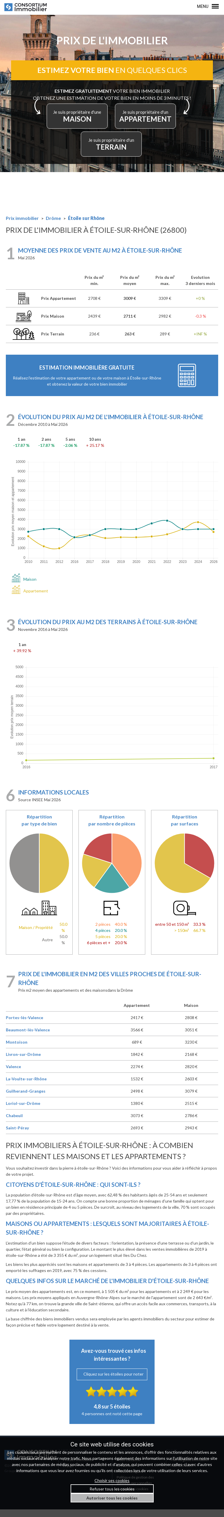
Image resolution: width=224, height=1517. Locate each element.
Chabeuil (14, 1123)
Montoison (16, 1049)
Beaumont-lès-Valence (28, 1037)
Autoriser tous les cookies (112, 1497)
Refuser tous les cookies (112, 1488)
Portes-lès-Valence (24, 1025)
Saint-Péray (17, 1135)
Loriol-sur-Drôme (23, 1110)
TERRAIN (112, 149)
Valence (13, 1074)
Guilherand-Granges (26, 1098)
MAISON (74, 121)
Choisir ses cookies (112, 1480)
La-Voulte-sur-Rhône (26, 1086)
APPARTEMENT (149, 121)
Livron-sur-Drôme (23, 1061)
